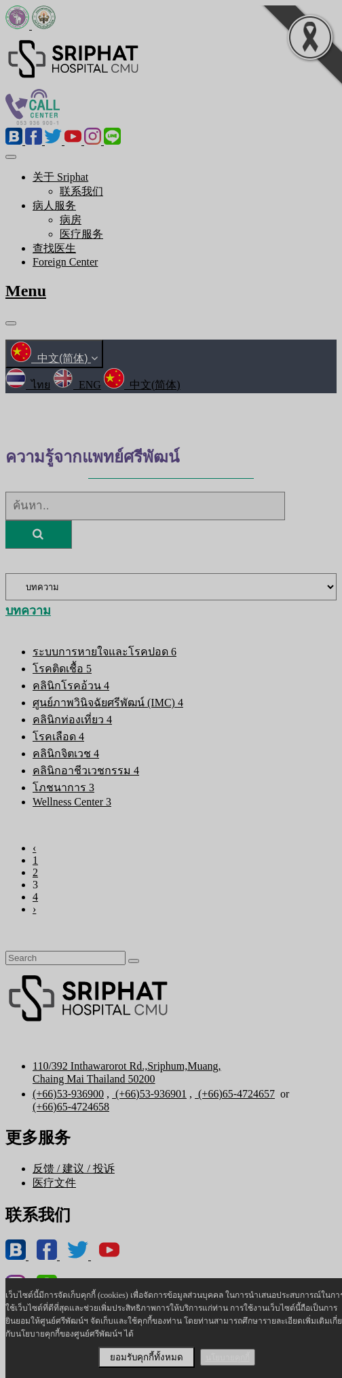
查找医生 (54, 248)
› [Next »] (34, 909)
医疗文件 (54, 1183)
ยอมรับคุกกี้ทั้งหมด (146, 1357)
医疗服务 (81, 234)
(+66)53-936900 (68, 1094)
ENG (77, 385)
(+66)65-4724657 (235, 1094)
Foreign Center (65, 262)
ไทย (27, 385)
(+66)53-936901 (149, 1094)
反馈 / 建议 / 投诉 (74, 1168)
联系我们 (81, 191)
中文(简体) (54, 358)
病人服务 (54, 205)
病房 (70, 219)
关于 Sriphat (60, 177)
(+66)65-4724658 (71, 1106)
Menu (25, 291)
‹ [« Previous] (34, 848)
